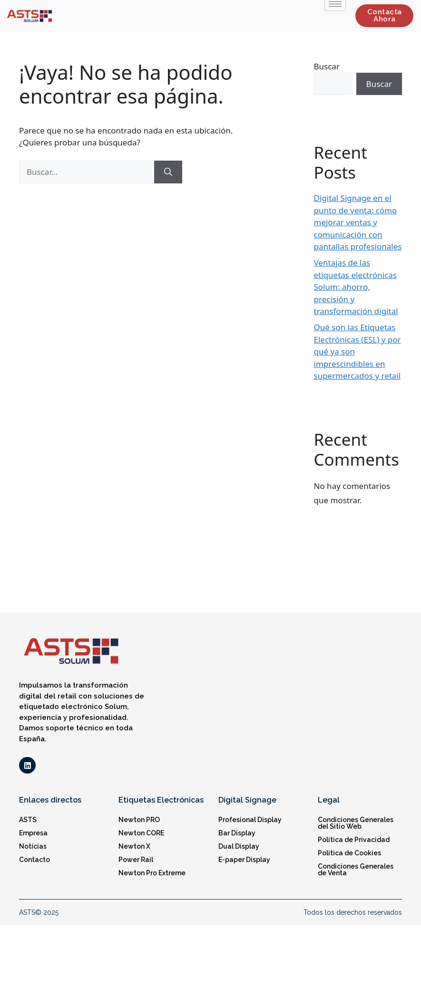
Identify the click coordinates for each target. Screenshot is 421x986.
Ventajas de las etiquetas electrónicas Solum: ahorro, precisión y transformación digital (356, 286)
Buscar (327, 66)
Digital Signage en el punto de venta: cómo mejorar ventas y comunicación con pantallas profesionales (358, 222)
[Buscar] (168, 172)
